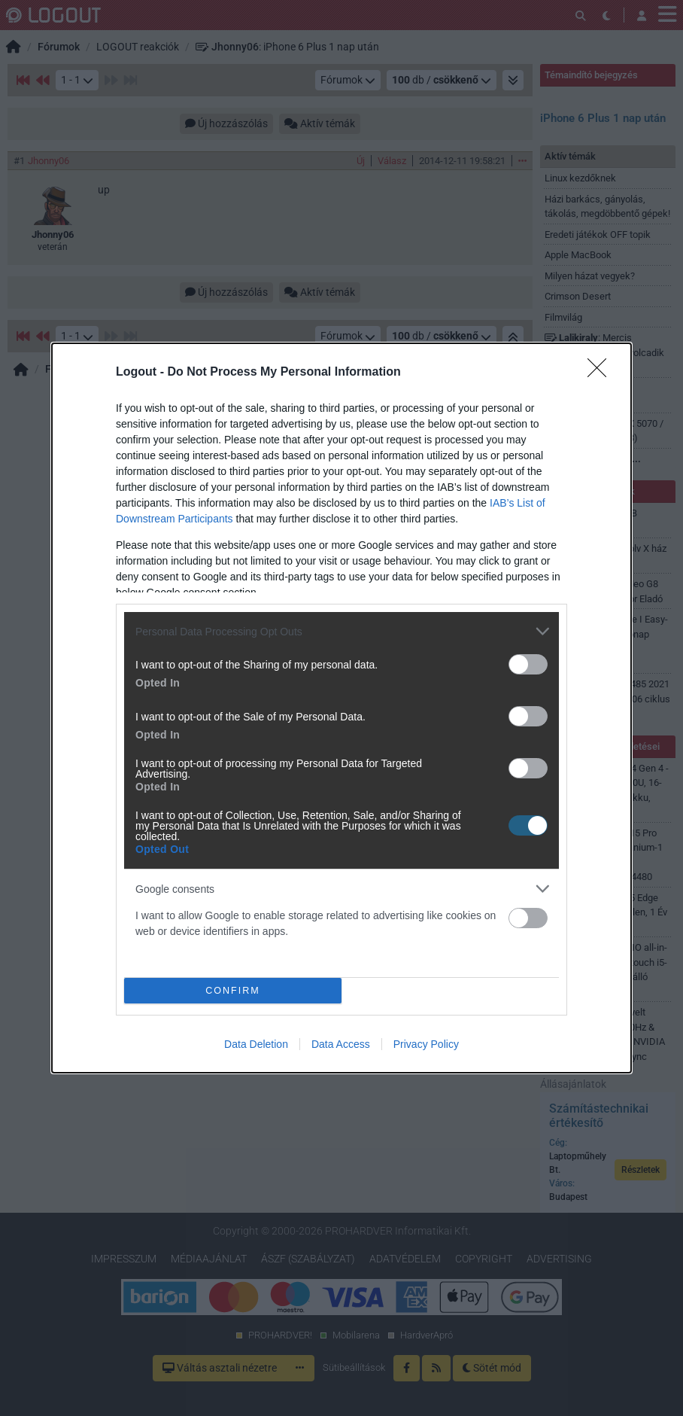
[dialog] (341, 708)
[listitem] (341, 631)
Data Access (340, 1044)
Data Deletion (256, 1044)
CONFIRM (233, 991)
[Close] (601, 372)
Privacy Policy (426, 1044)
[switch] (528, 664)
